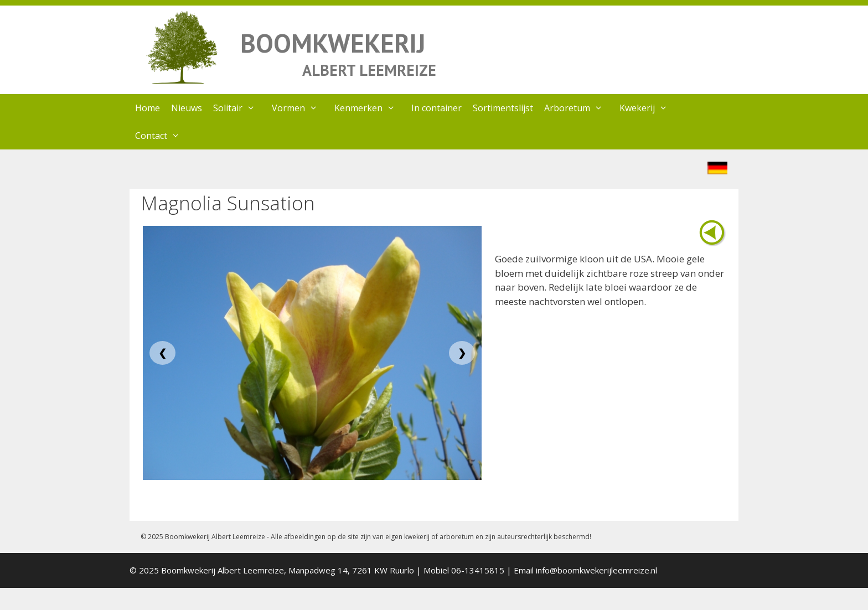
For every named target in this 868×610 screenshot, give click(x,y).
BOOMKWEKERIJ (332, 43)
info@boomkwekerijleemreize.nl (596, 570)
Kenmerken (370, 108)
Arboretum (579, 108)
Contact (163, 135)
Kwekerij (649, 108)
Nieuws (186, 108)
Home (147, 108)
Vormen (300, 108)
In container (436, 108)
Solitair (239, 108)
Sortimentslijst (503, 108)
